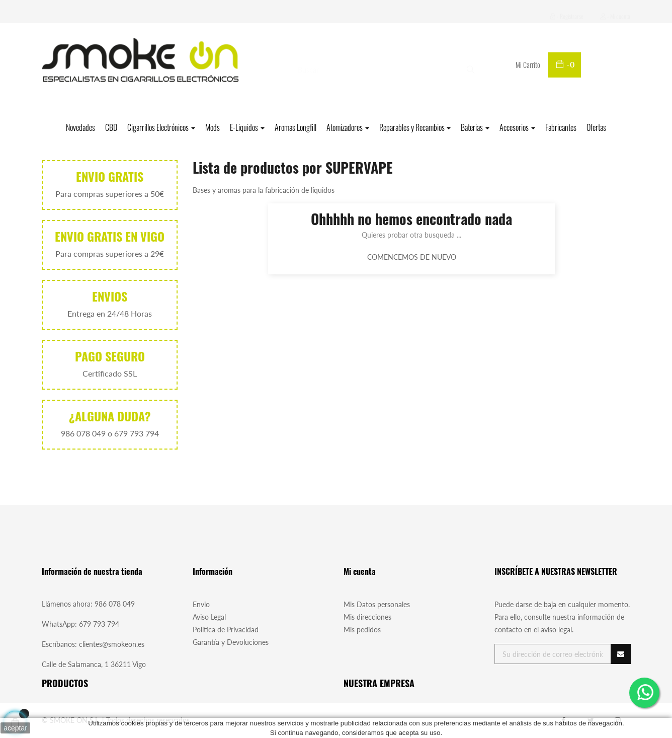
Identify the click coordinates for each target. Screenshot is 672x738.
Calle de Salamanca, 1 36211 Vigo (94, 664)
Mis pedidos (362, 629)
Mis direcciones (367, 617)
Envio (201, 604)
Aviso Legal (209, 617)
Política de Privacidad (226, 629)
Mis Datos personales (377, 604)
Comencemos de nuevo (411, 257)
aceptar (15, 728)
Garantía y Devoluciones (231, 642)
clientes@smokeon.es (111, 644)
